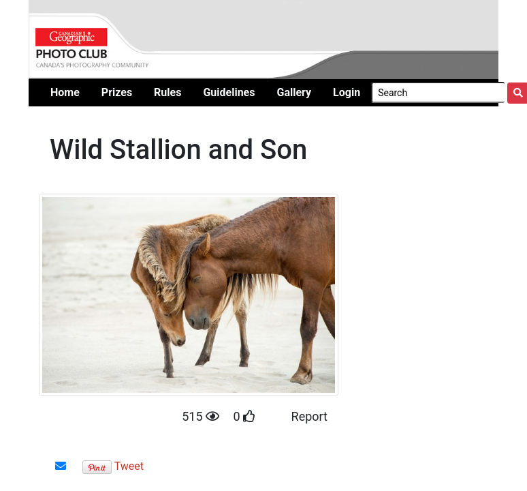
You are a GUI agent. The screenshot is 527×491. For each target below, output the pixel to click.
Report (309, 416)
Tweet (129, 466)
